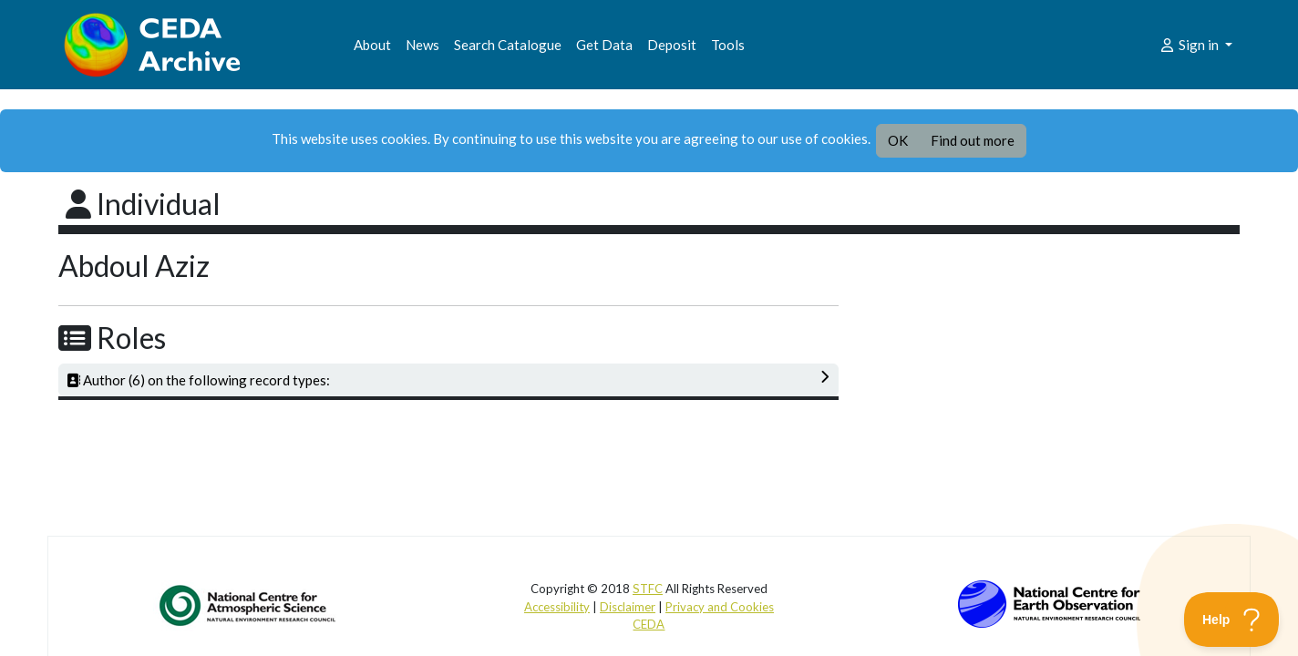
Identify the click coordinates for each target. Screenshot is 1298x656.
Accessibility (557, 607)
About (372, 44)
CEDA (648, 624)
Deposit (671, 44)
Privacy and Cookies (719, 607)
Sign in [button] (1190, 44)
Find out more (973, 140)
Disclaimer (627, 607)
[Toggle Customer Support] (1232, 619)
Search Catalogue (507, 44)
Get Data (604, 44)
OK (898, 140)
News (422, 44)
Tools (728, 44)
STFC (648, 588)
